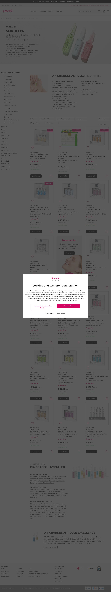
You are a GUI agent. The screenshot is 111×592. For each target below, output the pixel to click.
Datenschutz (61, 313)
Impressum (49, 313)
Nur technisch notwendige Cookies (42, 307)
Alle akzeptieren (68, 306)
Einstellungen (65, 300)
